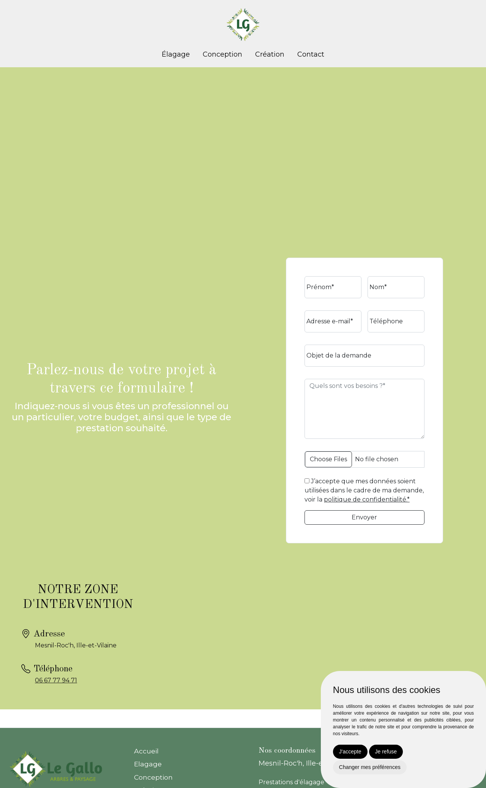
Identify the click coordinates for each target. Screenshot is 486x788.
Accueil (146, 751)
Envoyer (364, 517)
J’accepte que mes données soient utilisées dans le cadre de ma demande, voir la (364, 490)
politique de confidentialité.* (367, 499)
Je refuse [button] (386, 751)
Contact (310, 54)
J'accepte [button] (350, 751)
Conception (222, 54)
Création (269, 54)
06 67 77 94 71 (56, 680)
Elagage (148, 764)
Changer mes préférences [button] (370, 767)
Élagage (176, 54)
